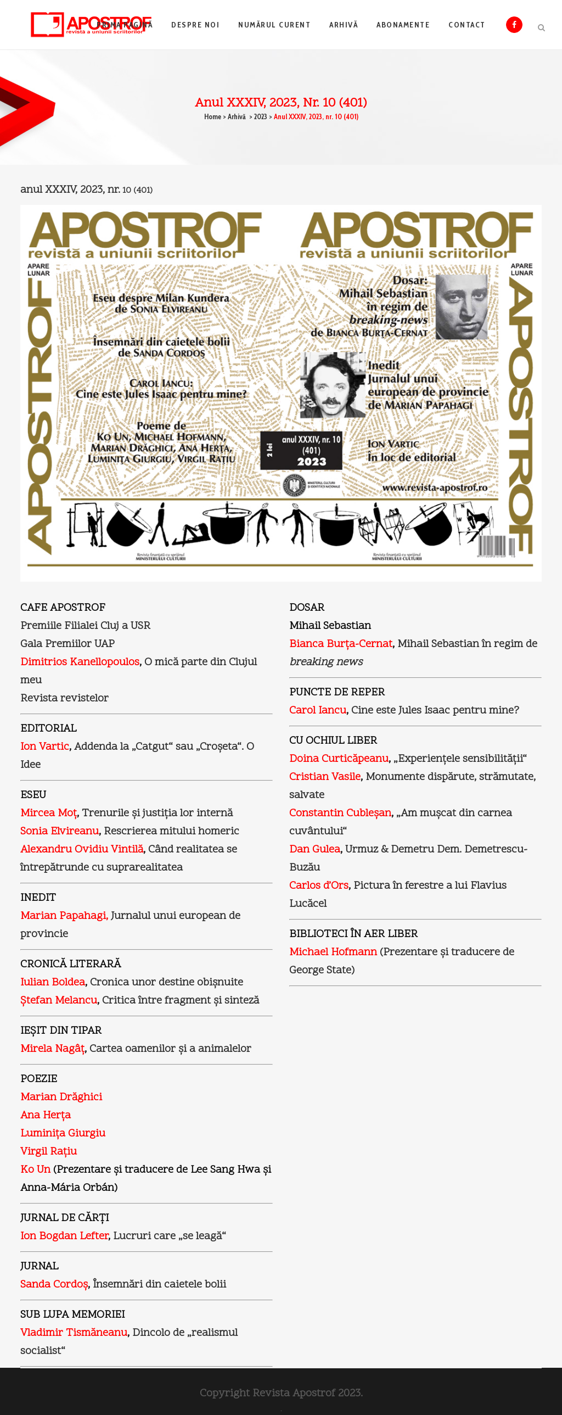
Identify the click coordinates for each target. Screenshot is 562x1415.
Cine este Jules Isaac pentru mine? (435, 710)
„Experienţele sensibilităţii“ (460, 759)
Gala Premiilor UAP (67, 644)
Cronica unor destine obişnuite (166, 982)
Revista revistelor (64, 698)
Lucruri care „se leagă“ (169, 1236)
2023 (260, 116)
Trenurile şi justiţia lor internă (157, 813)
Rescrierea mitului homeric (171, 831)
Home (212, 116)
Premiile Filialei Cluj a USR (85, 626)
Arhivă (237, 116)
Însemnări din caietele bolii (159, 1285)
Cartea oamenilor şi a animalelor (170, 1049)
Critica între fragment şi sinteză (180, 1001)
